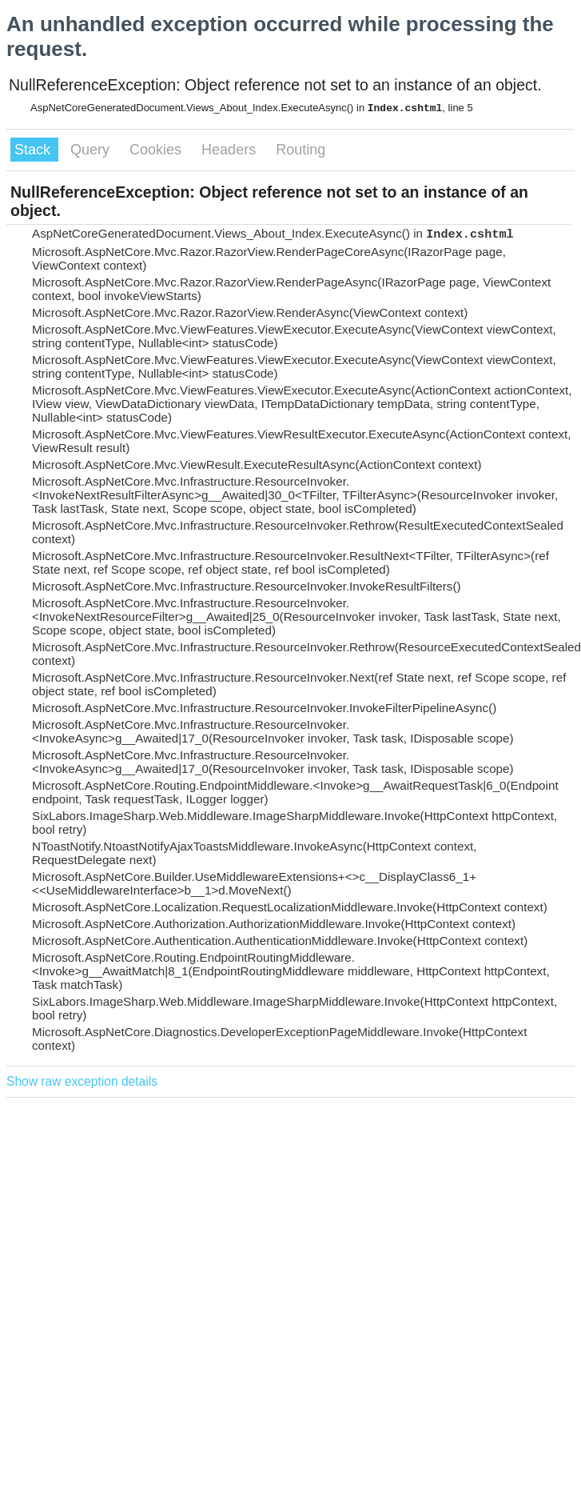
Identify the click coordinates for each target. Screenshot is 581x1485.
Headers (230, 150)
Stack (34, 150)
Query (91, 150)
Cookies (157, 150)
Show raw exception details (81, 1081)
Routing (300, 150)
